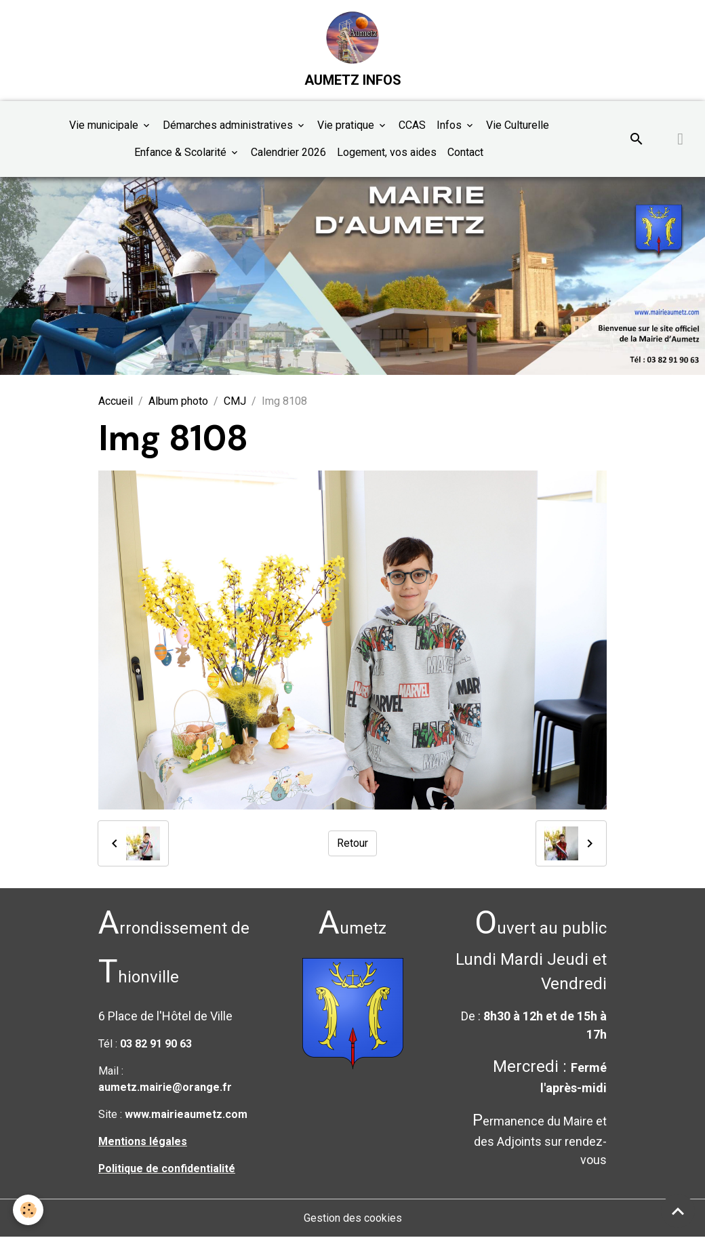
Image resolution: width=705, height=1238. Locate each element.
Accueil (115, 402)
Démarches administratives (229, 125)
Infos (450, 125)
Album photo (178, 402)
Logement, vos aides (387, 152)
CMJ (235, 402)
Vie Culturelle (517, 125)
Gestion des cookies (353, 1218)
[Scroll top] (678, 1211)
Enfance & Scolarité (181, 152)
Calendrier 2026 (288, 152)
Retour (352, 843)
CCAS (412, 125)
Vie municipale (105, 125)
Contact (465, 152)
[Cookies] (29, 1210)
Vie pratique (347, 125)
